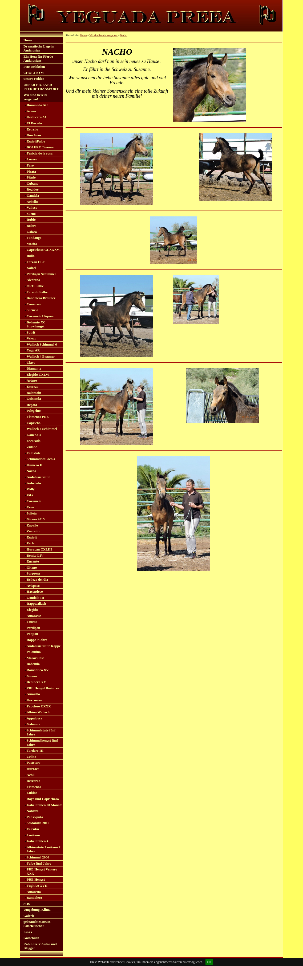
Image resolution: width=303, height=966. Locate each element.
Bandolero (34, 898)
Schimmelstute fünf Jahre (41, 732)
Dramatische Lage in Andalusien (38, 48)
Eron (30, 507)
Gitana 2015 (36, 519)
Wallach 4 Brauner (41, 356)
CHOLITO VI (34, 73)
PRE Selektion (34, 67)
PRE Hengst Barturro (43, 688)
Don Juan (34, 135)
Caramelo (34, 501)
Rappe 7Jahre (37, 640)
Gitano (32, 567)
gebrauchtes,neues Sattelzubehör (36, 924)
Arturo (32, 380)
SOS (26, 904)
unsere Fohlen (33, 79)
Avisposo (33, 586)
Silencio (32, 310)
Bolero (32, 226)
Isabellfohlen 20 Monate (44, 805)
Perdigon (33, 628)
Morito (32, 244)
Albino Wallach (38, 712)
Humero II (34, 465)
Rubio (31, 219)
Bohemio (33, 664)
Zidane (32, 447)
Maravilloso (35, 658)
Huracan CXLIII (39, 549)
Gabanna (33, 724)
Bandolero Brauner (41, 298)
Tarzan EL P (36, 262)
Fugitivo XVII (37, 886)
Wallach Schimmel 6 (42, 344)
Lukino (32, 793)
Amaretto (34, 892)
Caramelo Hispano (40, 316)
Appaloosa (34, 718)
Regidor (33, 189)
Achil (31, 775)
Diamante (34, 368)
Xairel (31, 268)
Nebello (32, 202)
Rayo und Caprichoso (43, 799)
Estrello (32, 129)
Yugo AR (33, 350)
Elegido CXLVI (38, 375)
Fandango (34, 238)
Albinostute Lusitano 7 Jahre (43, 849)
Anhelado (34, 483)
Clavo (31, 363)
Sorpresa (33, 573)
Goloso (32, 232)
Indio (31, 256)
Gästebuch (31, 938)
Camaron (34, 304)
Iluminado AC (37, 105)
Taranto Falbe (37, 292)
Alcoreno (33, 280)
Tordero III (35, 751)
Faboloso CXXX (39, 706)
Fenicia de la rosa (39, 153)
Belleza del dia (37, 579)
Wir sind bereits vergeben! (35, 97)
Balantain (34, 393)
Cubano (32, 183)
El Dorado (34, 123)
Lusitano (33, 835)
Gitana (32, 676)
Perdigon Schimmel (41, 274)
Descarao (33, 781)
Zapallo (32, 525)
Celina (31, 757)
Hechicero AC (37, 117)
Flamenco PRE (38, 417)
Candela (33, 195)
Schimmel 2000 (38, 857)
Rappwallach (36, 603)
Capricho (34, 423)
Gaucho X (34, 435)
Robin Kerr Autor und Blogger (40, 946)
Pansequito (35, 817)
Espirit (32, 537)
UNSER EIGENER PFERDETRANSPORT (41, 87)
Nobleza (33, 811)
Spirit (31, 332)
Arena (31, 111)
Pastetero (34, 763)
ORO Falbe (35, 286)
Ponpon (32, 634)
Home (27, 40)
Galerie (28, 916)
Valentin (33, 829)
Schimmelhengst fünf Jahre (42, 742)
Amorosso (34, 616)
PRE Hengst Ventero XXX (42, 871)
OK (209, 962)
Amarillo (33, 694)
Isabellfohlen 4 (37, 841)
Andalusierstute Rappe (44, 646)
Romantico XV (38, 670)
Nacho (31, 471)
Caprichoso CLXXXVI (43, 250)
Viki (30, 495)
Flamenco (34, 787)
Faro (30, 165)
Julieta (32, 513)
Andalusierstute (38, 477)
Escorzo (32, 387)
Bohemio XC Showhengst (36, 324)
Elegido (32, 610)
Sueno (31, 214)
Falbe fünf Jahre (39, 863)
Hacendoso (35, 591)
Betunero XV (36, 682)
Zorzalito (33, 531)
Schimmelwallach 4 (41, 459)
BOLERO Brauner (41, 147)
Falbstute (34, 453)
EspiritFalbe (36, 141)
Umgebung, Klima (37, 910)
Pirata (31, 171)
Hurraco (33, 769)
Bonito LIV (35, 555)
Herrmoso (34, 700)
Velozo (31, 338)
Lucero (32, 159)
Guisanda (34, 399)
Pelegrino (34, 411)
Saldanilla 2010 (38, 823)
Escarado (34, 441)
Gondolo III (35, 598)
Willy (31, 489)
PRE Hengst (36, 879)
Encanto (33, 561)
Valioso (32, 207)
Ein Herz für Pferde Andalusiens (38, 58)
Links (27, 932)
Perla (31, 543)
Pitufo (31, 177)
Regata (32, 405)
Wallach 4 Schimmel (42, 429)
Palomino (34, 652)
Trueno (32, 622)
